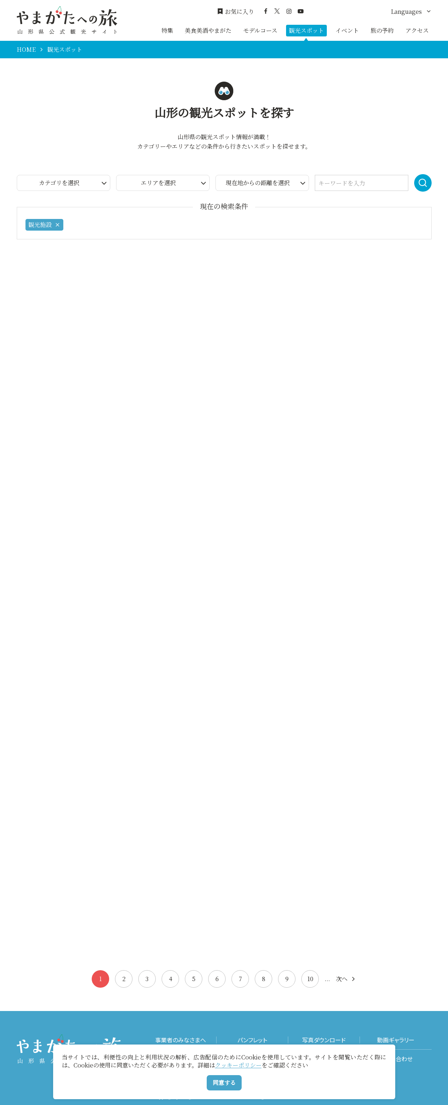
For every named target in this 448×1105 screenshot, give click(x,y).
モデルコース (260, 30)
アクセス (417, 30)
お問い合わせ (396, 1058)
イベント (347, 30)
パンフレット (252, 1040)
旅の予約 (382, 30)
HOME (26, 49)
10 (310, 979)
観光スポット (306, 30)
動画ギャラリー (396, 1040)
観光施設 (44, 224)
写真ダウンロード (324, 1040)
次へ (346, 979)
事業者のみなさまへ (180, 1040)
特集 (167, 30)
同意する (224, 1082)
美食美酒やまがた (208, 30)
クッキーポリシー (238, 1065)
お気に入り (235, 11)
